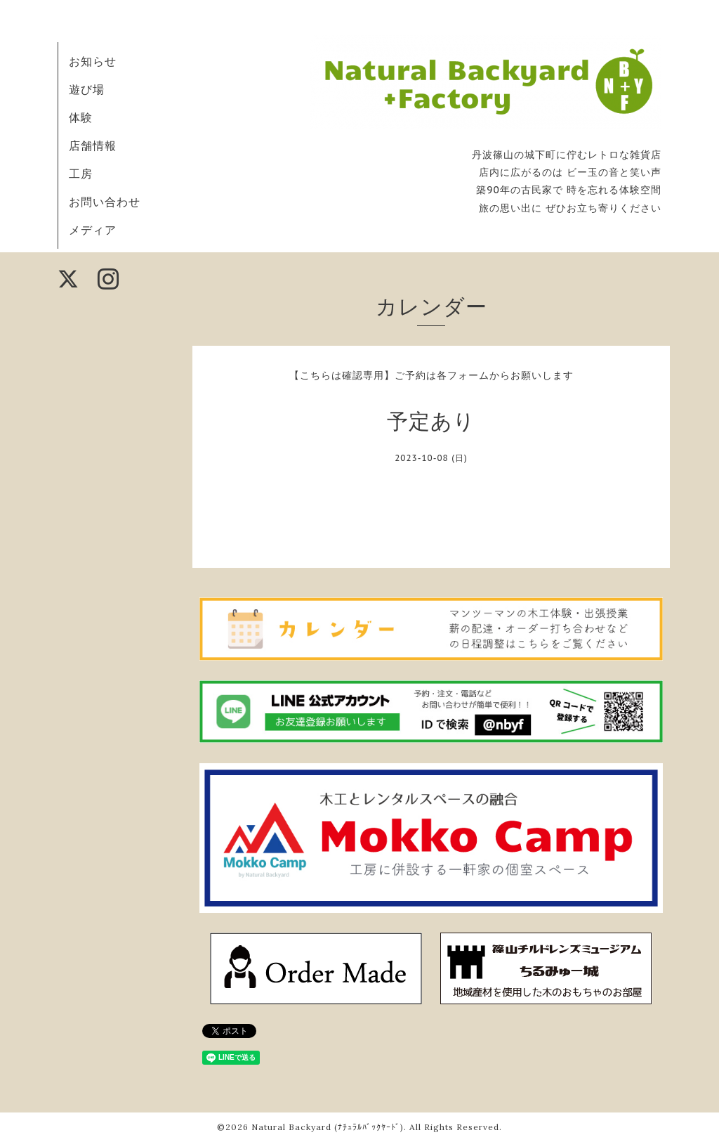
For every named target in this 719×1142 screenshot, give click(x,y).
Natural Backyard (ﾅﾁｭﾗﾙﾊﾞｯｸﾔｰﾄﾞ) (327, 1127)
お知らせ (93, 61)
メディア (93, 230)
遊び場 (87, 89)
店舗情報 (93, 145)
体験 (81, 117)
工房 (81, 174)
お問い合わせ (104, 202)
